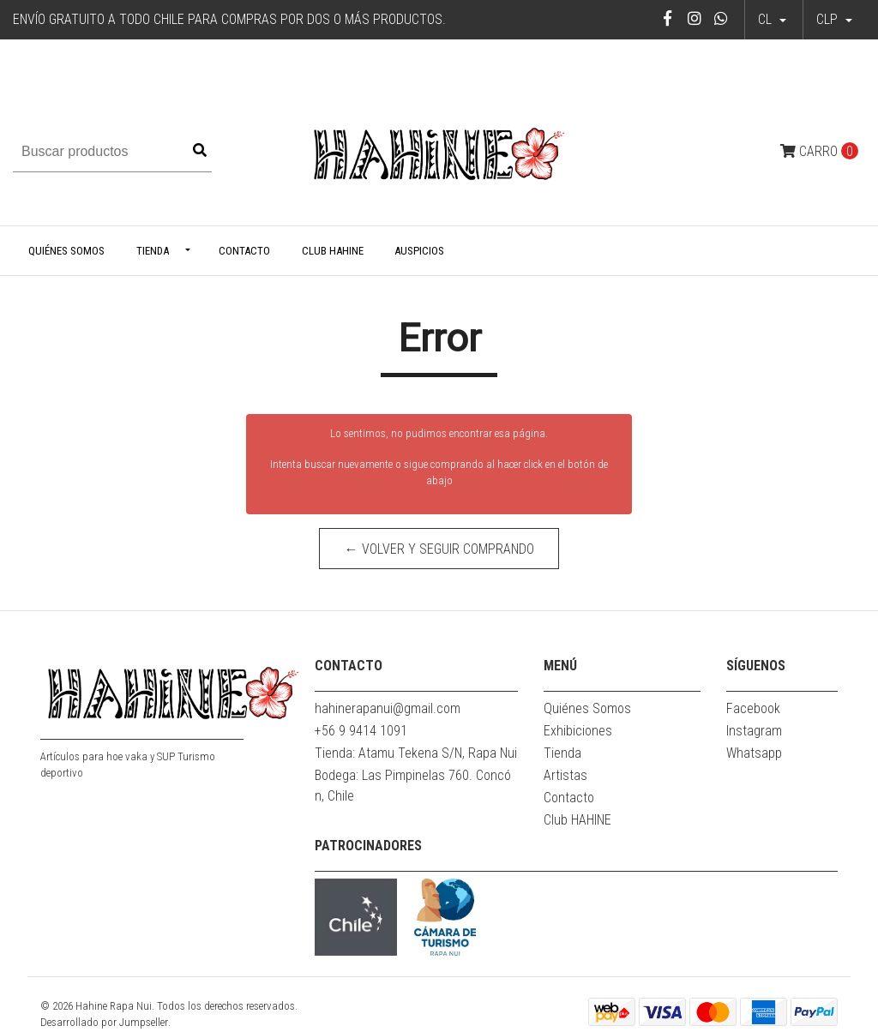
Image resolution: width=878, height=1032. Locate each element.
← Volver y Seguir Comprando (439, 549)
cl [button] (766, 19)
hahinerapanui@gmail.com (387, 708)
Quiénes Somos (66, 250)
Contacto (244, 250)
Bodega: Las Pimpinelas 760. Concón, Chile (413, 785)
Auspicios (419, 250)
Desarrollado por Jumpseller (104, 1022)
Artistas (565, 775)
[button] (834, 19)
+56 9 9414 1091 (361, 731)
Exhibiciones (578, 731)
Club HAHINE (333, 250)
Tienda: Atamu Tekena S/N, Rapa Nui (416, 753)
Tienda (152, 250)
